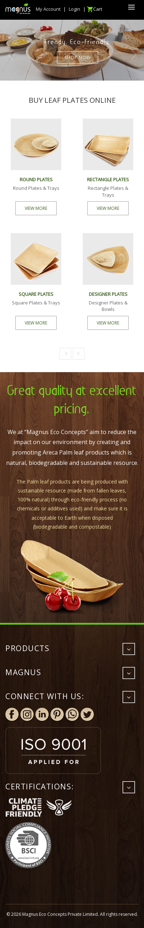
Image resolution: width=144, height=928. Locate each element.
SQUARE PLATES (36, 294)
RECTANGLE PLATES (108, 179)
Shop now (77, 57)
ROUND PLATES (36, 179)
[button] (65, 354)
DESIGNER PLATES (108, 294)
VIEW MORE (36, 208)
